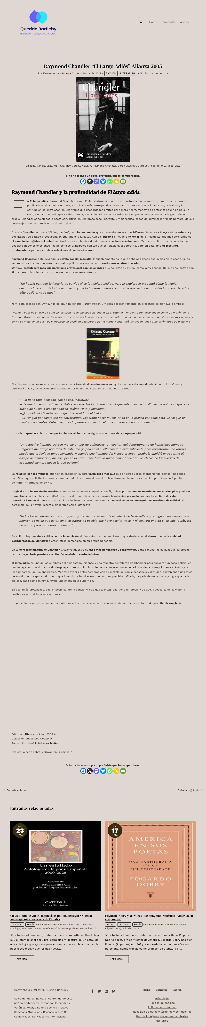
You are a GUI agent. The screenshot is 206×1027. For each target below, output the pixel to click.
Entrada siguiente (189, 790)
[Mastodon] (96, 181)
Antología (15, 928)
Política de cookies (162, 1003)
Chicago (26, 165)
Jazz (46, 165)
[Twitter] (99, 991)
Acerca (174, 990)
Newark (85, 165)
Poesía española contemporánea (64, 928)
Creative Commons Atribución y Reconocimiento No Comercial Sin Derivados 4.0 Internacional (42, 1012)
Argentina (182, 924)
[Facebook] (83, 181)
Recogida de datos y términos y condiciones (162, 1012)
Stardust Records (151, 165)
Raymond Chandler (104, 165)
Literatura (129, 73)
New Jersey (71, 165)
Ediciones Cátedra (32, 928)
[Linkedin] (106, 991)
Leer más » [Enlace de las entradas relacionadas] (22, 962)
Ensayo (111, 924)
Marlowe (56, 165)
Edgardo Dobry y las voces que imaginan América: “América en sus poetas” (150, 917)
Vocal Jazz (178, 165)
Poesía (31, 924)
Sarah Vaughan (128, 165)
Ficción (111, 73)
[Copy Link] (116, 181)
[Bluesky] (103, 181)
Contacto (161, 990)
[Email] (123, 181)
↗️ (55, 734)
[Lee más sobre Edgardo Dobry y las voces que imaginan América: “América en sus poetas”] (150, 865)
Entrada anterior (16, 790)
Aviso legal (162, 998)
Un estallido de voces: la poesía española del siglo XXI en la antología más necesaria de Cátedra (54, 917)
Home (149, 990)
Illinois (37, 165)
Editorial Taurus (132, 928)
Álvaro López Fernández (84, 924)
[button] (141, 22)
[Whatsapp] (110, 181)
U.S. (167, 165)
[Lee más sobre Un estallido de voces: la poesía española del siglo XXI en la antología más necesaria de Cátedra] (55, 865)
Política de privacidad (162, 1007)
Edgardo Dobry (113, 928)
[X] (90, 181)
